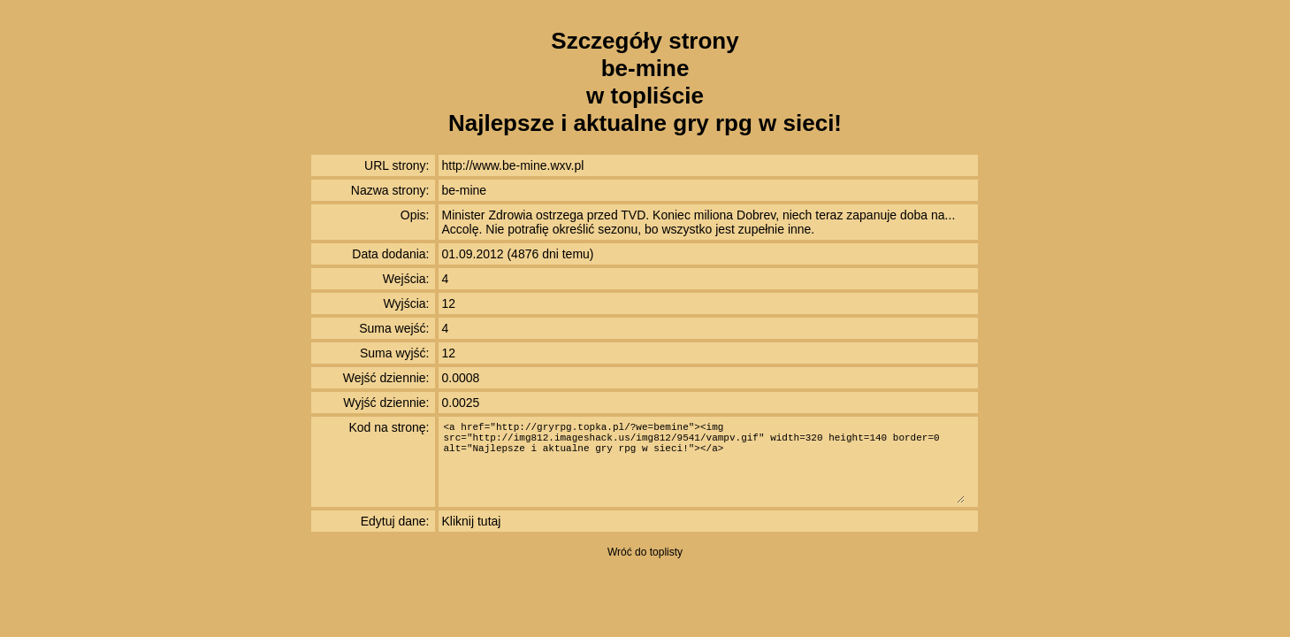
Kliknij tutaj (471, 521)
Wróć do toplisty (645, 552)
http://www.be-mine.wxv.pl (513, 165)
